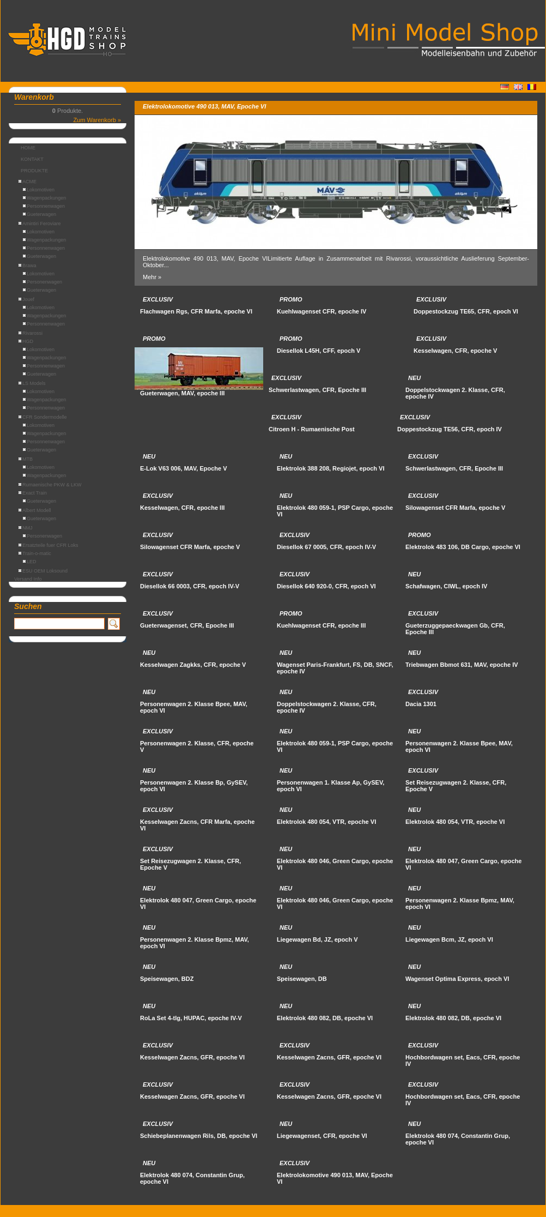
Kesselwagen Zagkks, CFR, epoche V (193, 664)
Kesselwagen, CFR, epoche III (182, 507)
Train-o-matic (35, 553)
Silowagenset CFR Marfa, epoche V (455, 507)
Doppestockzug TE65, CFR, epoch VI (466, 311)
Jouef (26, 299)
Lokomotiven (38, 189)
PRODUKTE (34, 170)
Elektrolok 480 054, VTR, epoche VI (326, 821)
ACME (28, 181)
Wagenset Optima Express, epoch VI (457, 978)
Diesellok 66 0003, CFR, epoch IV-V (189, 586)
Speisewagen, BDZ (166, 978)
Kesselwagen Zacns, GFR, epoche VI (192, 1057)
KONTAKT (32, 159)
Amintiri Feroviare (40, 223)
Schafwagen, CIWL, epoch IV (446, 586)
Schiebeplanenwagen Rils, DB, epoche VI (198, 1135)
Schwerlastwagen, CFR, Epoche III (317, 390)
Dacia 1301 (420, 704)
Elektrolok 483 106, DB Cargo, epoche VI (462, 547)
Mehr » (152, 277)
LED (30, 561)
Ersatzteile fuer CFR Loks (48, 545)
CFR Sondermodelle (43, 417)
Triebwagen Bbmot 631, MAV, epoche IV (461, 664)
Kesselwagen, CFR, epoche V (455, 350)
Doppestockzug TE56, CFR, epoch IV (449, 429)
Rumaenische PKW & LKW (50, 484)
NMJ (26, 528)
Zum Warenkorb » (97, 120)
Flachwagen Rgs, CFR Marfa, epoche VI (196, 311)
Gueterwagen (39, 214)
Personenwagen (42, 282)
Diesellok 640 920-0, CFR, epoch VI (326, 586)
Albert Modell (35, 510)
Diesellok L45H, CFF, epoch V (318, 350)
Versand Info (28, 579)
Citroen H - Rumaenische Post (312, 429)
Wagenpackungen (44, 198)
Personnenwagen (44, 206)
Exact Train (33, 493)
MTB (26, 459)
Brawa (28, 265)
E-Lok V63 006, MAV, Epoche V (183, 468)
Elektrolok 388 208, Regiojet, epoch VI (330, 468)
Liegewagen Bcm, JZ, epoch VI (449, 939)
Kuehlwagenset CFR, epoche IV (321, 311)
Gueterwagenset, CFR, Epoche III (187, 625)
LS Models (32, 383)
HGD (26, 341)
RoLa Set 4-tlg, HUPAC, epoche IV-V (191, 1018)
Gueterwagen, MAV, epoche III (182, 393)
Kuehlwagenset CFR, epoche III (321, 625)
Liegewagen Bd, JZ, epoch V (317, 939)
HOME (28, 147)
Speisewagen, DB (302, 978)
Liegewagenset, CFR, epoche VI (322, 1135)
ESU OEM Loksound (43, 571)
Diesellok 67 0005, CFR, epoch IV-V (326, 547)
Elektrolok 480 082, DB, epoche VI (325, 1018)
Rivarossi (31, 333)
